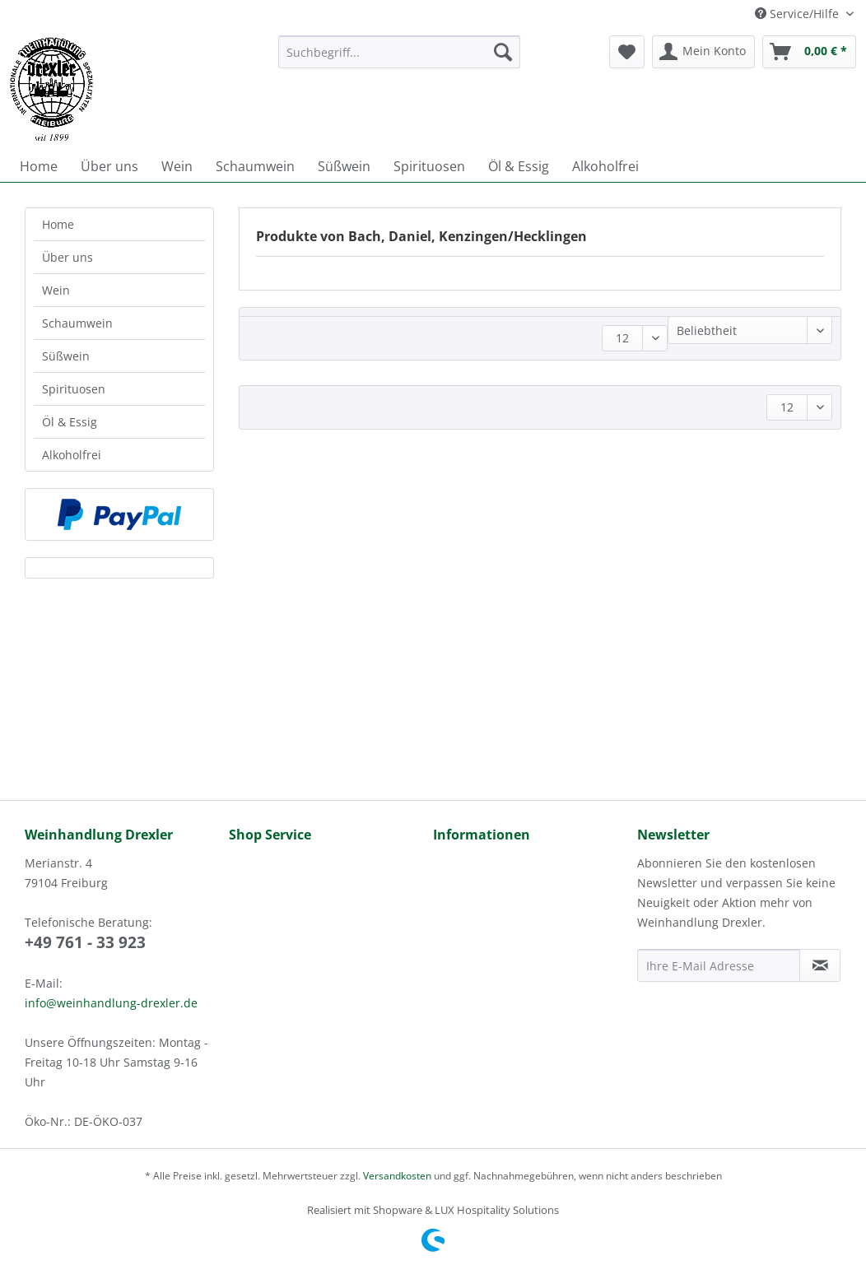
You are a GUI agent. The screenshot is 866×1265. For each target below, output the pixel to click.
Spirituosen (73, 389)
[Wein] (177, 166)
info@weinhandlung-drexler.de (111, 1003)
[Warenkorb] (809, 51)
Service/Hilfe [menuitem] (798, 13)
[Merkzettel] (627, 51)
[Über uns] (109, 166)
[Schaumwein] (255, 166)
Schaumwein (77, 323)
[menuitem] (399, 59)
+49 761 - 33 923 (85, 942)
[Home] (38, 166)
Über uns (67, 257)
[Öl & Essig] (519, 166)
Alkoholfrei (71, 455)
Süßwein (66, 356)
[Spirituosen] (429, 166)
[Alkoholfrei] (605, 166)
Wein (56, 290)
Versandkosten (397, 1176)
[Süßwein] (344, 166)
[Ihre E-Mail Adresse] (718, 965)
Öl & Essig (69, 422)
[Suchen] (503, 51)
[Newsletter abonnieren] (819, 965)
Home (58, 224)
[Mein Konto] (703, 51)
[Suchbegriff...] (399, 51)
